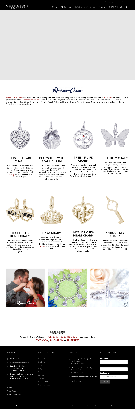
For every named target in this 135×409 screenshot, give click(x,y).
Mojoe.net (112, 405)
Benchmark (42, 372)
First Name (104, 359)
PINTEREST (73, 340)
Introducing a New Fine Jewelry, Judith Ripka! (81, 360)
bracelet (41, 246)
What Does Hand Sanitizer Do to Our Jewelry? (84, 378)
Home (54, 7)
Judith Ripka (42, 362)
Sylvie (63, 337)
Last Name (104, 366)
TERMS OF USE (11, 405)
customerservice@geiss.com (19, 362)
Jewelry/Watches (85, 7)
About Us (66, 7)
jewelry (11, 175)
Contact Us (115, 7)
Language (110, 2)
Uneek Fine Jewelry (44, 385)
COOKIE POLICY (33, 405)
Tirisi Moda (42, 378)
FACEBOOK (41, 340)
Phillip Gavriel (73, 337)
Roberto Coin (54, 337)
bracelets (108, 98)
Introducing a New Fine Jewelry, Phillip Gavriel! (81, 369)
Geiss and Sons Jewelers (85, 405)
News (102, 7)
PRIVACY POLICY (22, 405)
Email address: (105, 373)
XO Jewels (41, 375)
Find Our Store (124, 2)
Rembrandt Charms (14, 98)
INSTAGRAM (56, 340)
